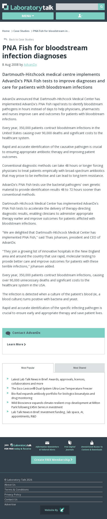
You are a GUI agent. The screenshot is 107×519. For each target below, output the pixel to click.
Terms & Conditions (16, 489)
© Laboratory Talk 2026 (18, 479)
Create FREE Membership (53, 460)
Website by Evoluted (54, 510)
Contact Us (10, 499)
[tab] (28, 367)
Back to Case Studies (19, 40)
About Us (9, 484)
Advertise (10, 504)
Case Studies (21, 31)
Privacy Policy (12, 494)
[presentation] (28, 367)
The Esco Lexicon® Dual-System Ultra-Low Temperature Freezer (51, 388)
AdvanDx (30, 64)
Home (6, 31)
